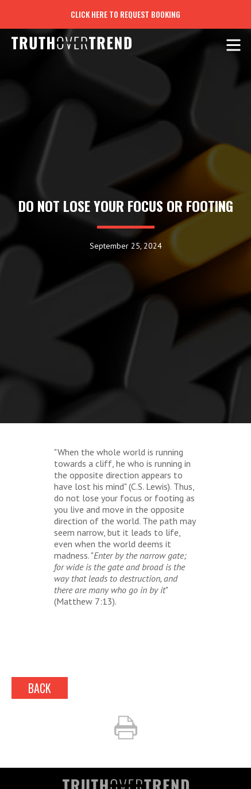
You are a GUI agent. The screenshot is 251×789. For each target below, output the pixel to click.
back (39, 688)
